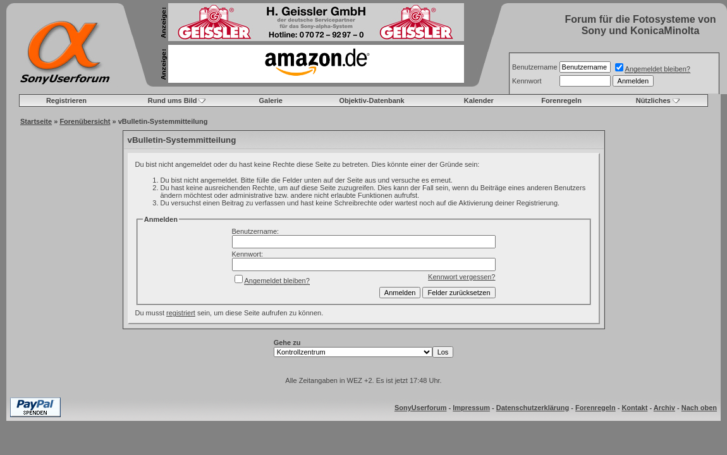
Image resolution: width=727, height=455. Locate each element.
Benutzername (535, 67)
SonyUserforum (420, 407)
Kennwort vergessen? (461, 277)
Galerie (271, 100)
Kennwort (526, 81)
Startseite (36, 121)
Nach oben (699, 407)
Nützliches (653, 100)
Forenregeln (561, 100)
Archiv (664, 407)
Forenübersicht (84, 121)
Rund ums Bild (172, 100)
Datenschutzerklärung (533, 407)
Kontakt (634, 407)
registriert (180, 313)
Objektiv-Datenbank (371, 100)
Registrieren (66, 100)
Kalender (479, 100)
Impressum (471, 407)
